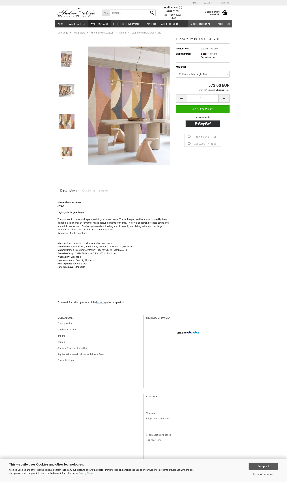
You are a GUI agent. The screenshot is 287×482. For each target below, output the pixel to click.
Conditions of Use (66, 329)
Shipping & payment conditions (73, 348)
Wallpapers (77, 24)
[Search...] (106, 13)
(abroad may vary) (209, 57)
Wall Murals (99, 24)
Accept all (263, 466)
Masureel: (181, 67)
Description (68, 190)
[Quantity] (203, 98)
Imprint (61, 335)
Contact (61, 342)
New (60, 24)
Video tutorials (201, 24)
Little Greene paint (126, 24)
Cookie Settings (65, 360)
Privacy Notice (86, 473)
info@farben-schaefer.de (159, 418)
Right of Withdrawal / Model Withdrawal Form (80, 354)
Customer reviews (95, 190)
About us (224, 24)
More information (263, 474)
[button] (195, 2)
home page (102, 302)
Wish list (224, 2)
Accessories (169, 24)
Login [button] (208, 2)
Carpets (150, 24)
